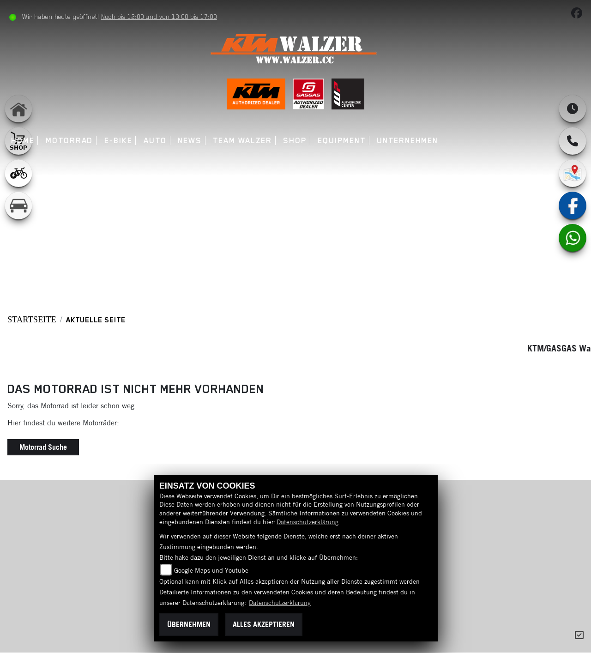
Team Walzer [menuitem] (244, 140)
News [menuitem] (192, 140)
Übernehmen (189, 624)
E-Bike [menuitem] (120, 140)
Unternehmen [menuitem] (409, 140)
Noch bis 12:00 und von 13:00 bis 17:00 (160, 16)
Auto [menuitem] (156, 140)
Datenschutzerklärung (307, 522)
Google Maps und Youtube (211, 570)
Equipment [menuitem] (343, 140)
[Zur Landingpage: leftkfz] (18, 205)
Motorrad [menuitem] (70, 140)
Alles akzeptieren (264, 624)
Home (24, 140)
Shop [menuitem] (296, 140)
